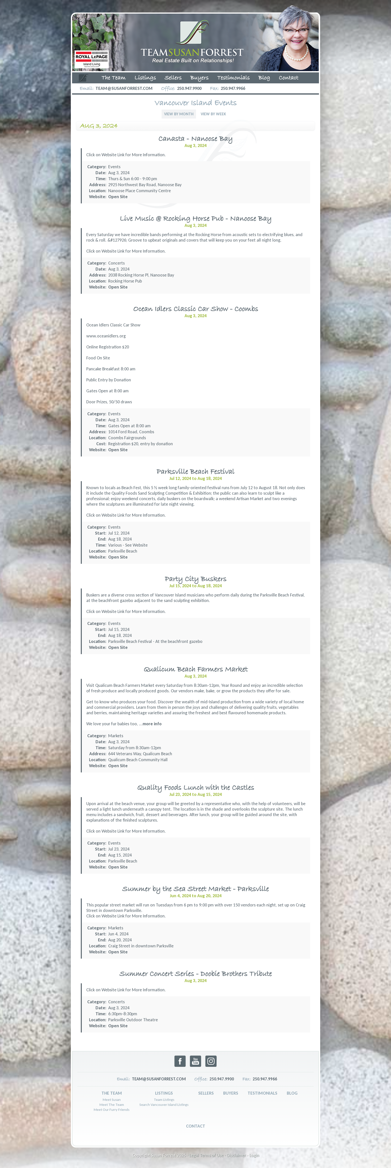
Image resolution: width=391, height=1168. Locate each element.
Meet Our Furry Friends (111, 1109)
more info (152, 724)
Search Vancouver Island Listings (164, 1104)
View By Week (213, 114)
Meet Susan (112, 1099)
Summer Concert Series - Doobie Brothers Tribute (195, 974)
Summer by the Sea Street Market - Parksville (195, 889)
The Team (113, 78)
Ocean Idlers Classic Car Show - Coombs (195, 309)
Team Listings (164, 1099)
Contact (288, 78)
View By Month (179, 114)
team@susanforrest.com (124, 88)
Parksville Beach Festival (195, 472)
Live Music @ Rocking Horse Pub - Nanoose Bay (196, 219)
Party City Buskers (195, 579)
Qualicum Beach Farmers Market (196, 669)
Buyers (199, 78)
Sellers (173, 78)
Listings (145, 78)
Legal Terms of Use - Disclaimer (217, 1155)
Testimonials (233, 78)
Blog (264, 78)
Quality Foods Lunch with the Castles (195, 788)
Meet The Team (111, 1104)
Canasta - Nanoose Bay (195, 139)
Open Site (118, 196)
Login (254, 1155)
